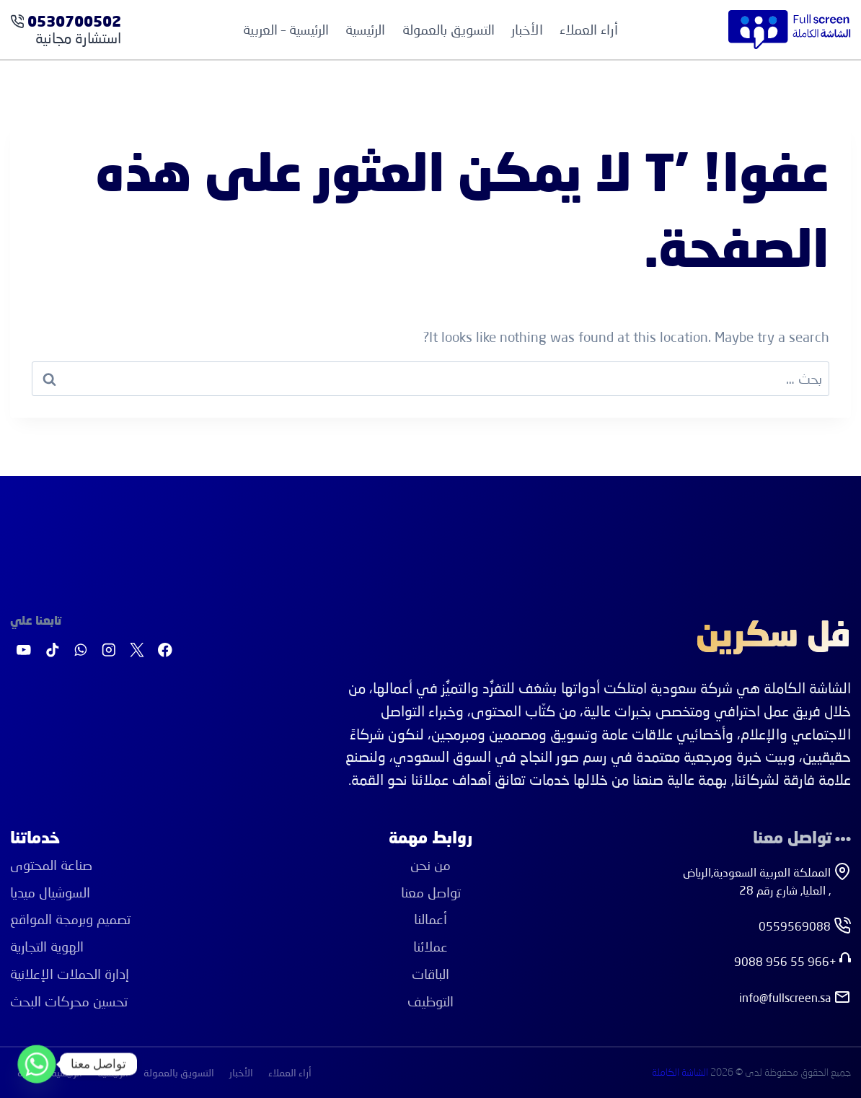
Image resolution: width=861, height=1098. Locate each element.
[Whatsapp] (37, 1064)
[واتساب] (80, 650)
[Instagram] (108, 650)
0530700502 (74, 23)
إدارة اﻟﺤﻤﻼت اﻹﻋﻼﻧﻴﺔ (69, 973)
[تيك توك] (52, 650)
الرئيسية (365, 29)
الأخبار (527, 29)
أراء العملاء (589, 29)
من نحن (430, 864)
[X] (137, 650)
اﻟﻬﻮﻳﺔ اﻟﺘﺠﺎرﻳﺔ (47, 946)
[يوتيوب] (24, 650)
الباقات (430, 973)
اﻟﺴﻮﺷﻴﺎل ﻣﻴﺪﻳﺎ (50, 892)
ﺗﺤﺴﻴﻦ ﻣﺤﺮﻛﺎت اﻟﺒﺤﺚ (69, 1001)
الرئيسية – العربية (286, 29)
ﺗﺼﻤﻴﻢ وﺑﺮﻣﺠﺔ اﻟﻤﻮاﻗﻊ (70, 918)
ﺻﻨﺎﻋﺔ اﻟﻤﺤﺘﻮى (51, 864)
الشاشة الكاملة (680, 1073)
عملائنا (430, 946)
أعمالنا (430, 918)
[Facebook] (165, 650)
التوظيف (430, 1001)
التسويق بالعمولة (448, 29)
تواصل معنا (431, 892)
